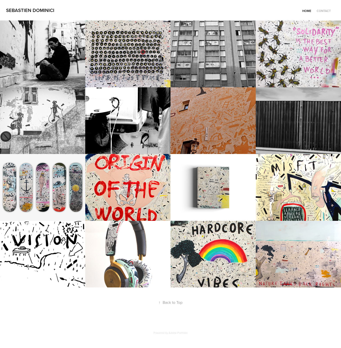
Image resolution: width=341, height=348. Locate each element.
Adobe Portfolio (178, 333)
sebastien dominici (30, 10)
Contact (324, 11)
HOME (306, 11)
